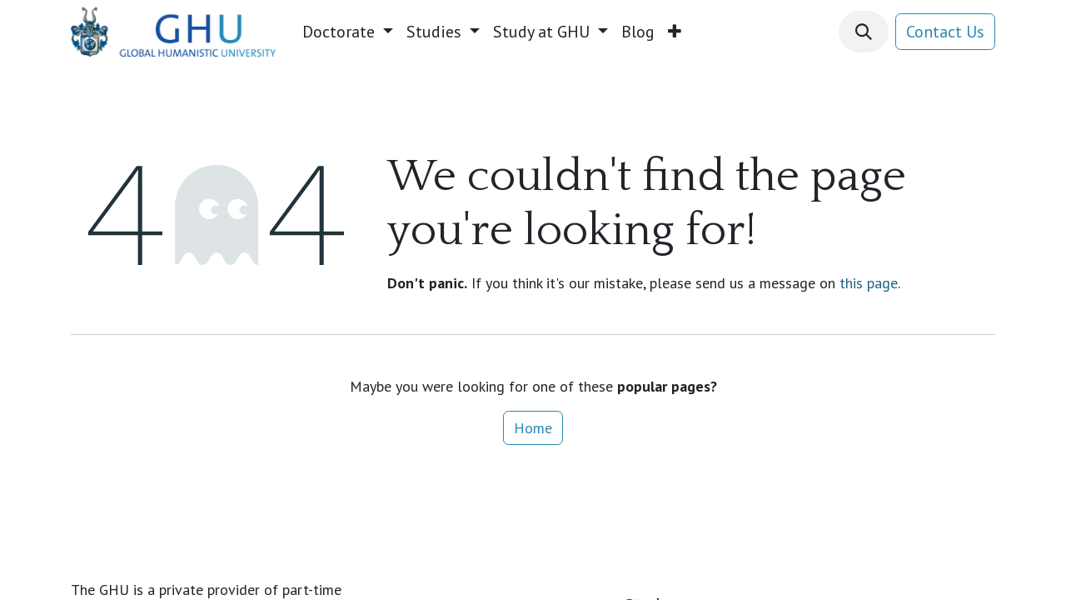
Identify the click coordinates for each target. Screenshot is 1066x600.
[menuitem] (348, 31)
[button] (864, 31)
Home (533, 428)
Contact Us (945, 31)
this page (868, 282)
